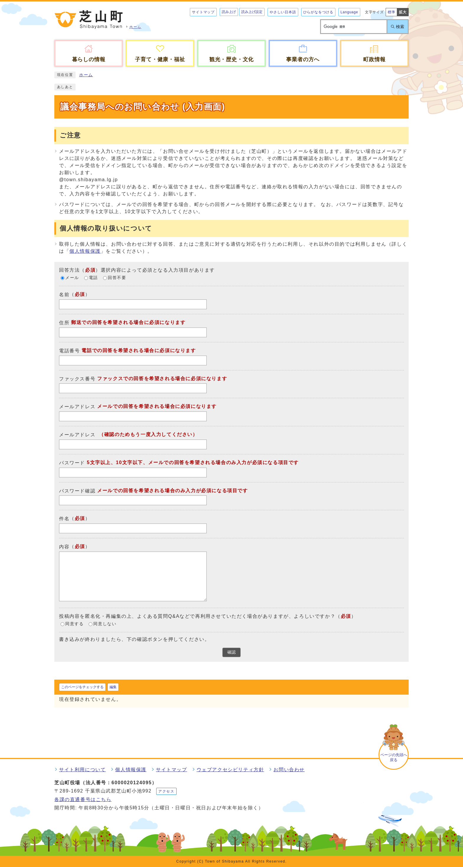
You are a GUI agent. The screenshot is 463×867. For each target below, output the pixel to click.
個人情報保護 (85, 251)
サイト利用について (82, 769)
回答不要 (117, 278)
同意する (74, 624)
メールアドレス (77, 406)
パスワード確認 (77, 490)
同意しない (104, 624)
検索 (400, 26)
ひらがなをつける (318, 12)
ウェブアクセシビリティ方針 (230, 769)
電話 (93, 278)
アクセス (166, 791)
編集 (113, 687)
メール (72, 278)
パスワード (72, 462)
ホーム (86, 75)
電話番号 (69, 350)
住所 (64, 322)
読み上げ (229, 12)
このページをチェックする (82, 687)
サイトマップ (203, 12)
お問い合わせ (289, 769)
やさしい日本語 (283, 12)
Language (349, 12)
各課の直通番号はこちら (83, 799)
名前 (64, 294)
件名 (64, 518)
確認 (231, 652)
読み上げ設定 (252, 12)
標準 (391, 12)
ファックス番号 (77, 378)
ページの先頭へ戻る (393, 757)
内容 (64, 546)
